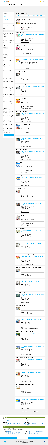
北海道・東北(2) (6, 19)
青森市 (40, 423)
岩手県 (39, 433)
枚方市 (4, 424)
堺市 (13, 423)
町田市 (11, 431)
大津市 (22, 423)
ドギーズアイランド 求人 (27, 15)
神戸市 (8, 423)
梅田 (29, 431)
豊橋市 (25, 420)
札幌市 (25, 423)
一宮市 (29, 420)
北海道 (28, 433)
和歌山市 (11, 423)
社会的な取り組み (22, 441)
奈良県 (28, 432)
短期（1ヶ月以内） (6, 44)
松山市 (32, 423)
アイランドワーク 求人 (19, 15)
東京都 (7, 431)
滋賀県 (42, 431)
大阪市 (4, 423)
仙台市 (27, 423)
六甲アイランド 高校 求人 (43, 15)
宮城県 (33, 433)
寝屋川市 (7, 424)
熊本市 (28, 424)
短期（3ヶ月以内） (12, 44)
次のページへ (36, 411)
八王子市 (9, 431)
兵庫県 (34, 431)
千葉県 (14, 433)
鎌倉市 (17, 432)
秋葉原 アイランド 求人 (35, 15)
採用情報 (25, 441)
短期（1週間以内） (12, 41)
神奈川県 (7, 432)
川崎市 (11, 432)
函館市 (43, 423)
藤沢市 (12, 432)
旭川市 (36, 423)
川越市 (8, 433)
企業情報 (16, 441)
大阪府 (28, 431)
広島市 (34, 423)
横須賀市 (7, 420)
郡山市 (38, 423)
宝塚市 (19, 423)
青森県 (37, 433)
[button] (44, 15)
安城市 (27, 420)
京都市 (6, 423)
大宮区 (12, 433)
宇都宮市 (21, 433)
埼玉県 (7, 433)
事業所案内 (18, 441)
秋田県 (42, 433)
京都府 (40, 431)
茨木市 (17, 423)
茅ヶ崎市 (15, 432)
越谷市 (9, 420)
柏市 (17, 433)
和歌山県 (30, 432)
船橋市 (15, 433)
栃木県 (19, 433)
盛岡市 (40, 433)
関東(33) (5, 16)
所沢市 (10, 433)
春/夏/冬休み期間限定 (12, 46)
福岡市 (29, 423)
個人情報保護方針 (32, 441)
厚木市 (18, 432)
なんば (32, 431)
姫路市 (15, 423)
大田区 (4, 420)
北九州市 (25, 424)
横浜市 (9, 432)
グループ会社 (28, 441)
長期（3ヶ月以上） (6, 46)
